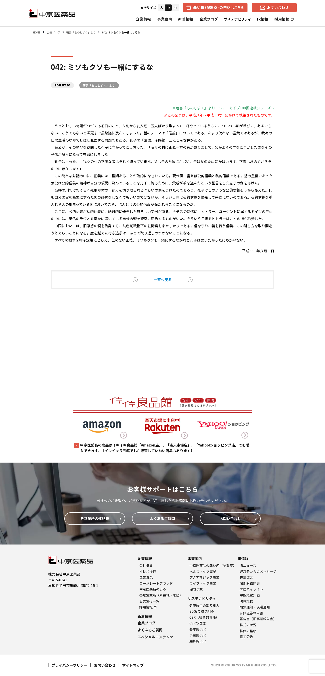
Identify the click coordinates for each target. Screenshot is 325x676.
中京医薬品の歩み (152, 589)
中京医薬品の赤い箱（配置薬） (212, 565)
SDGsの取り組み (201, 611)
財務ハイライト (251, 589)
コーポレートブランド (156, 583)
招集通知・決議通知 (255, 607)
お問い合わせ (104, 665)
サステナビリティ (237, 19)
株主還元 (246, 577)
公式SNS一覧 (149, 601)
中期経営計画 (250, 595)
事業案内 (164, 19)
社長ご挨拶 (147, 571)
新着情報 (185, 19)
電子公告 (246, 636)
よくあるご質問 (150, 629)
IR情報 (262, 19)
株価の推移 (248, 630)
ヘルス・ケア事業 (202, 571)
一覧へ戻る (163, 279)
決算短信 (246, 601)
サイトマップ (133, 665)
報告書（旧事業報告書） (258, 618)
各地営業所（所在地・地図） (161, 595)
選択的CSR (197, 640)
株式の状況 (248, 624)
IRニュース (248, 565)
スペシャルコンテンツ (155, 636)
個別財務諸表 (250, 583)
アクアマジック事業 (204, 577)
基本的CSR (197, 629)
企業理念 (146, 577)
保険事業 (196, 589)
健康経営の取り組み (204, 605)
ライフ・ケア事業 (202, 583)
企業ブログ (208, 19)
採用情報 (284, 19)
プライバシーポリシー (69, 665)
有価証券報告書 (251, 613)
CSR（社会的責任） (204, 617)
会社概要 (146, 565)
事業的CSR (197, 635)
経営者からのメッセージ (258, 571)
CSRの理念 (197, 623)
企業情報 (143, 19)
